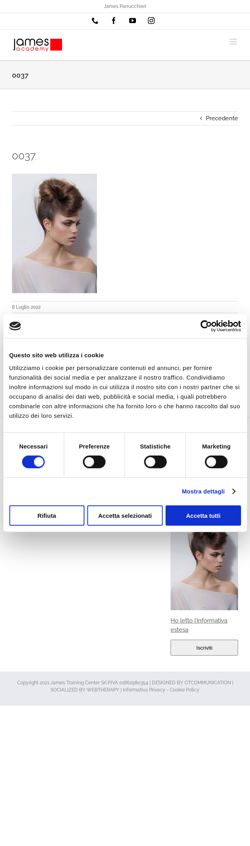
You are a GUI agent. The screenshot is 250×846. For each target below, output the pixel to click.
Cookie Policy (185, 690)
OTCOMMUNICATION (207, 682)
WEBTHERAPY (103, 690)
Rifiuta (46, 515)
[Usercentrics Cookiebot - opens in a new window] (206, 326)
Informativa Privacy (144, 690)
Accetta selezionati (125, 515)
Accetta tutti (203, 515)
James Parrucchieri (125, 6)
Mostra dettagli (203, 491)
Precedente (222, 118)
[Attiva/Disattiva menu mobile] (234, 41)
